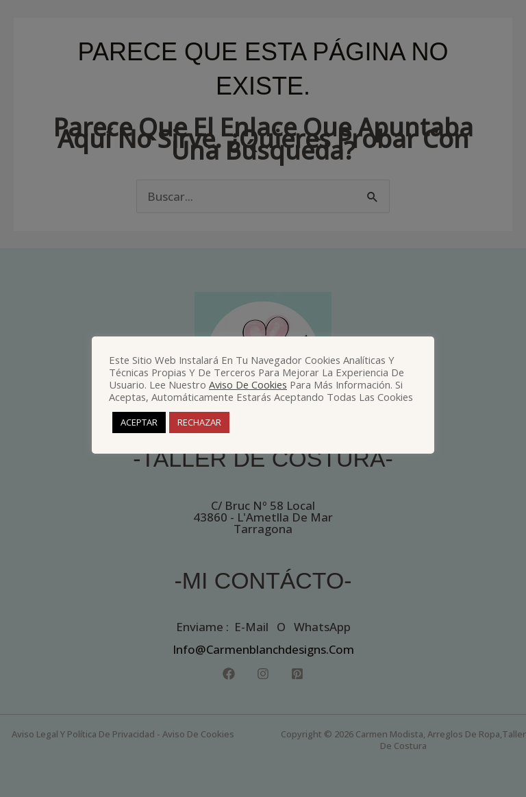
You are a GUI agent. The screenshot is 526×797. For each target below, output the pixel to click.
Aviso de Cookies (248, 384)
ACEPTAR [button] (139, 422)
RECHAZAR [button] (199, 422)
